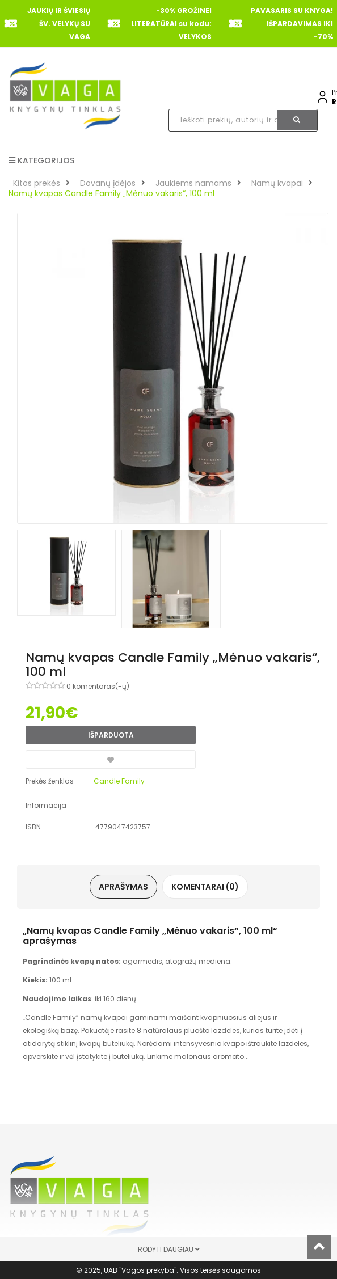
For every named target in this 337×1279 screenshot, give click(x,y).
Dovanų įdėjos (108, 183)
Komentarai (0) (205, 886)
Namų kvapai (277, 183)
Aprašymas (123, 886)
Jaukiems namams (193, 183)
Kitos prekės (36, 183)
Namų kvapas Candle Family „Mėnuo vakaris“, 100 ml (111, 193)
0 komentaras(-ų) (97, 686)
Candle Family (119, 781)
